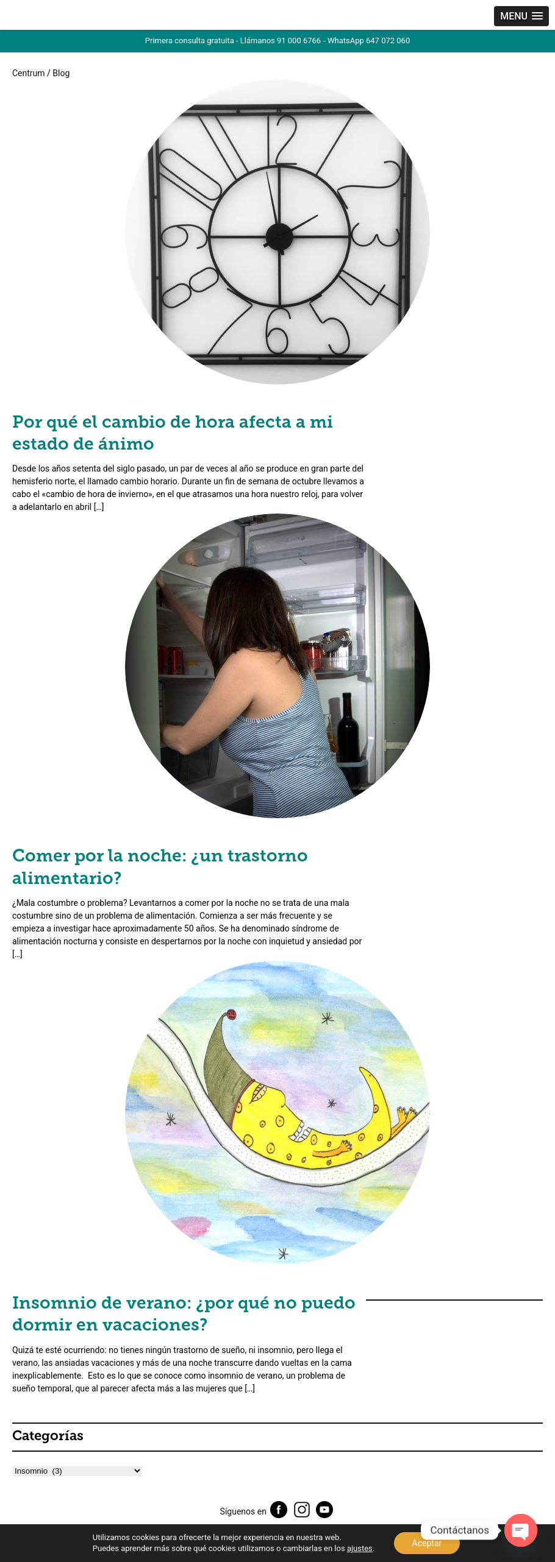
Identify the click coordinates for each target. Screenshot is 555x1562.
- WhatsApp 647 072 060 (366, 40)
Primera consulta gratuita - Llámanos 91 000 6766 (233, 40)
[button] (521, 16)
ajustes (360, 1548)
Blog (61, 73)
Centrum (28, 73)
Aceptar (427, 1543)
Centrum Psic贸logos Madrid (58, 17)
